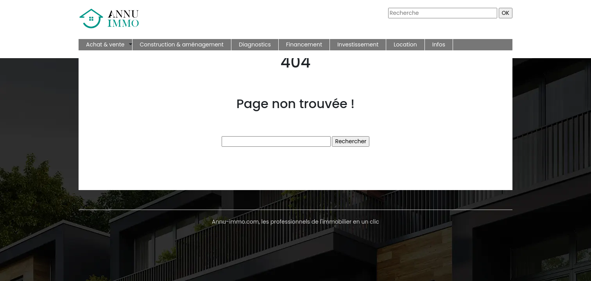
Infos (438, 44)
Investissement (357, 44)
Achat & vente (105, 44)
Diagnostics (255, 44)
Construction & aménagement (182, 44)
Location (405, 44)
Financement (304, 44)
